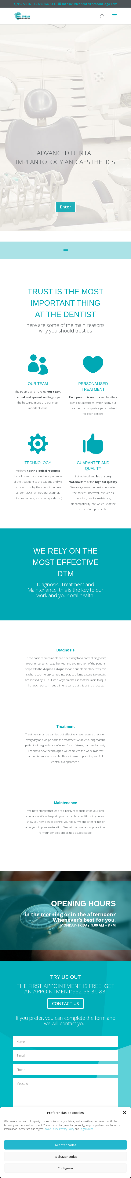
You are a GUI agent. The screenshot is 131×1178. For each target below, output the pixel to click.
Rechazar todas (65, 1156)
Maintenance (65, 803)
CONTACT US (65, 1003)
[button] (125, 1112)
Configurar (65, 1168)
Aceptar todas (65, 1145)
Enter (65, 207)
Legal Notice (87, 1129)
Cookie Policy (50, 1129)
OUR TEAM (38, 384)
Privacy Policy (66, 1129)
